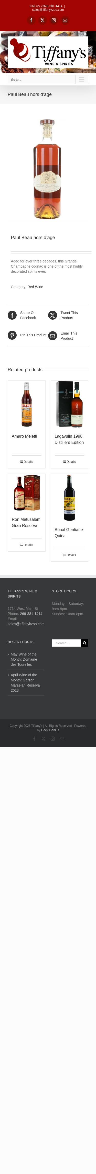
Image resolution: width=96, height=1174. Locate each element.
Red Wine (35, 287)
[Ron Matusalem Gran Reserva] (26, 492)
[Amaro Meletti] (26, 404)
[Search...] (66, 643)
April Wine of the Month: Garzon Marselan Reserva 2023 (25, 682)
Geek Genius (50, 730)
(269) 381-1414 (51, 6)
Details (28, 462)
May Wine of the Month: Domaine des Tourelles (24, 659)
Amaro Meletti (24, 436)
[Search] (84, 643)
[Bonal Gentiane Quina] (69, 498)
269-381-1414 (31, 614)
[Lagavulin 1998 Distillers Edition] (69, 404)
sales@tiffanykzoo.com (48, 10)
